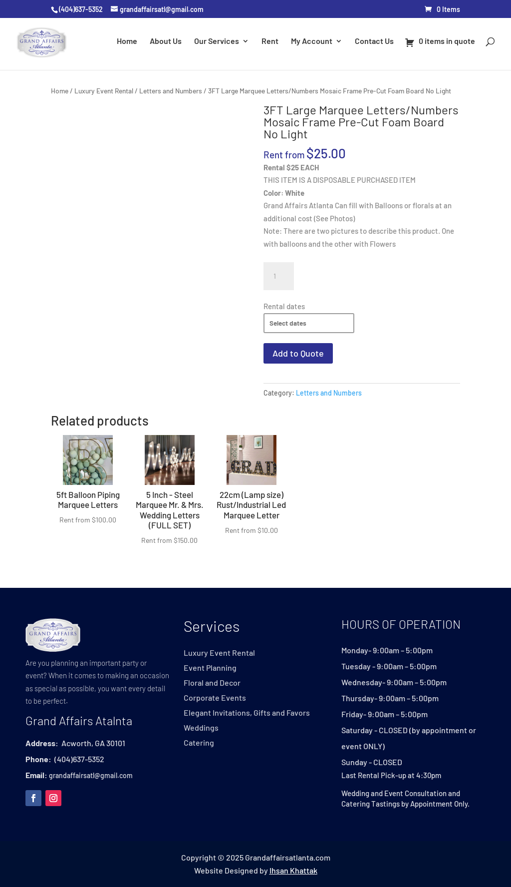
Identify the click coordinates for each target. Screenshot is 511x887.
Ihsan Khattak (293, 870)
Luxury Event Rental (103, 90)
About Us (166, 41)
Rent (269, 41)
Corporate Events (215, 698)
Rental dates (284, 306)
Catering (199, 743)
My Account (311, 41)
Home (127, 41)
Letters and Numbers (170, 90)
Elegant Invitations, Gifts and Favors (247, 713)
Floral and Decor (212, 683)
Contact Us (374, 41)
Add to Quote (298, 353)
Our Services (216, 41)
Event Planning (210, 668)
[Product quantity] (278, 276)
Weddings (201, 728)
